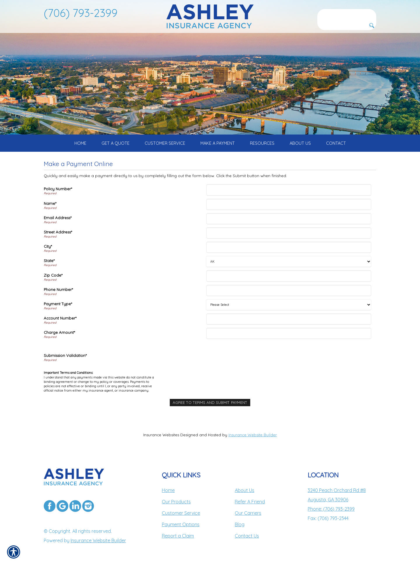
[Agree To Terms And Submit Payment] (210, 402)
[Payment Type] (288, 304)
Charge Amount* (59, 332)
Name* (50, 203)
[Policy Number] (288, 190)
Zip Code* (53, 275)
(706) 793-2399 (81, 13)
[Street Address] (288, 233)
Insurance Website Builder (252, 434)
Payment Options (181, 524)
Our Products (176, 502)
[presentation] (251, 356)
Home (168, 490)
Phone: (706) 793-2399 (331, 509)
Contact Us (247, 536)
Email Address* (57, 217)
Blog (239, 524)
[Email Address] (288, 218)
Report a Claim (178, 536)
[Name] (288, 204)
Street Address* (58, 232)
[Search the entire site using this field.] (347, 13)
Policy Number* (58, 188)
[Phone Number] (288, 290)
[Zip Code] (288, 276)
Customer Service (181, 513)
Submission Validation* (65, 355)
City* (48, 246)
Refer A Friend (250, 502)
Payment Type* (58, 303)
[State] (288, 261)
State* (49, 260)
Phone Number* (58, 289)
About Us (244, 490)
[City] (288, 247)
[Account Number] (288, 319)
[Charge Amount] (288, 333)
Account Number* (60, 318)
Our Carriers (248, 513)
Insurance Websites (161, 434)
